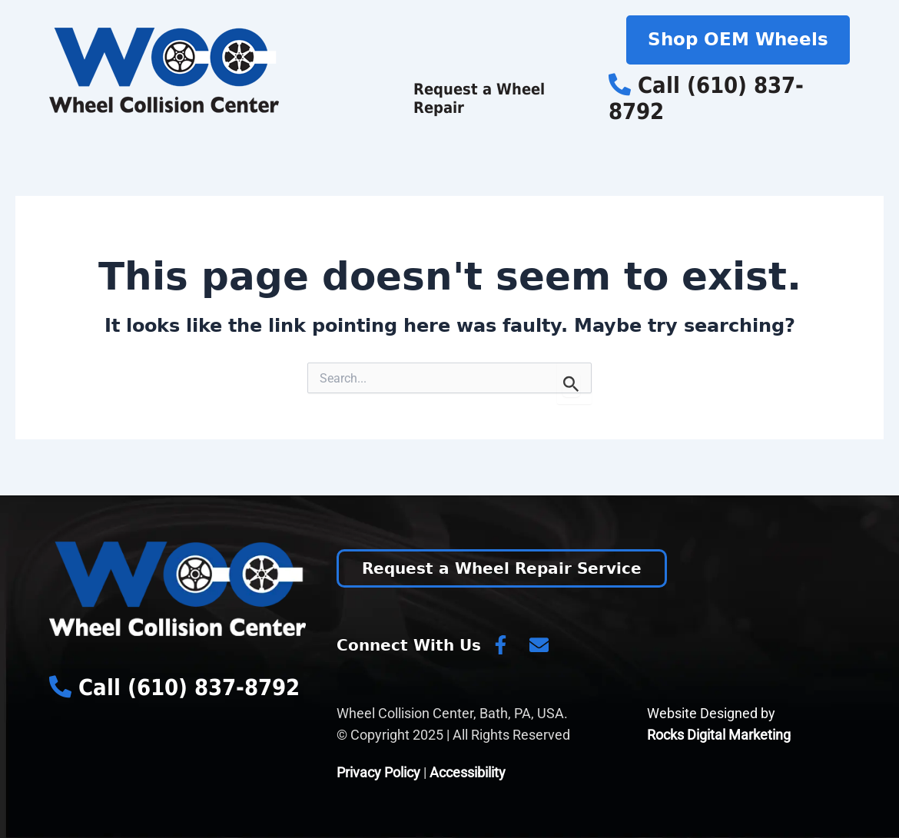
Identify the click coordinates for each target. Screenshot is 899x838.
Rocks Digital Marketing (719, 735)
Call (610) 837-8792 (706, 98)
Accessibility (468, 772)
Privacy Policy (378, 772)
